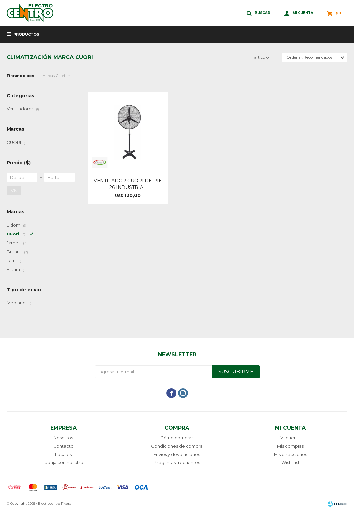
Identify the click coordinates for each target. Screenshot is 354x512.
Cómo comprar (176, 437)
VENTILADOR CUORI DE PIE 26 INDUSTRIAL (128, 184)
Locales (63, 454)
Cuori (53, 75)
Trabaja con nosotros (63, 462)
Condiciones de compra (177, 446)
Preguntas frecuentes (177, 462)
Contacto (63, 446)
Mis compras (290, 446)
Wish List (290, 462)
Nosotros (63, 437)
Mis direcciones (290, 454)
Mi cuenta (290, 437)
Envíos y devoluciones (176, 454)
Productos (26, 34)
